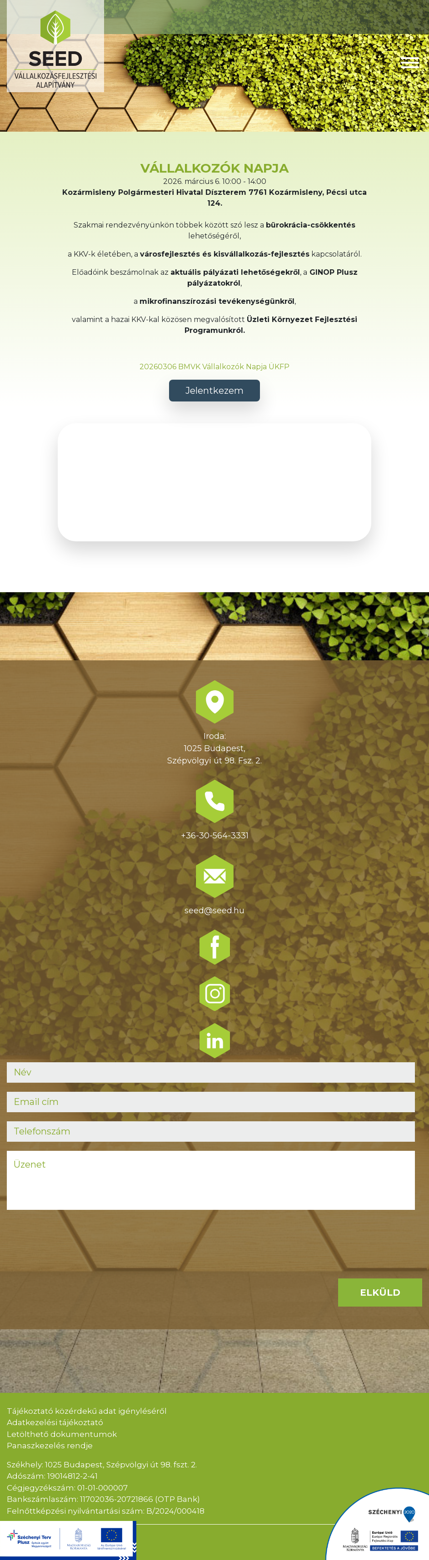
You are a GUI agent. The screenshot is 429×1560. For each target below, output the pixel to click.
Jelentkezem (214, 390)
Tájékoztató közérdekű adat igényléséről (87, 1411)
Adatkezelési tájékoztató (55, 1422)
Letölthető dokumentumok (62, 1434)
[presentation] (76, 1236)
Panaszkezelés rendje (50, 1445)
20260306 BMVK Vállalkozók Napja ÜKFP (214, 366)
